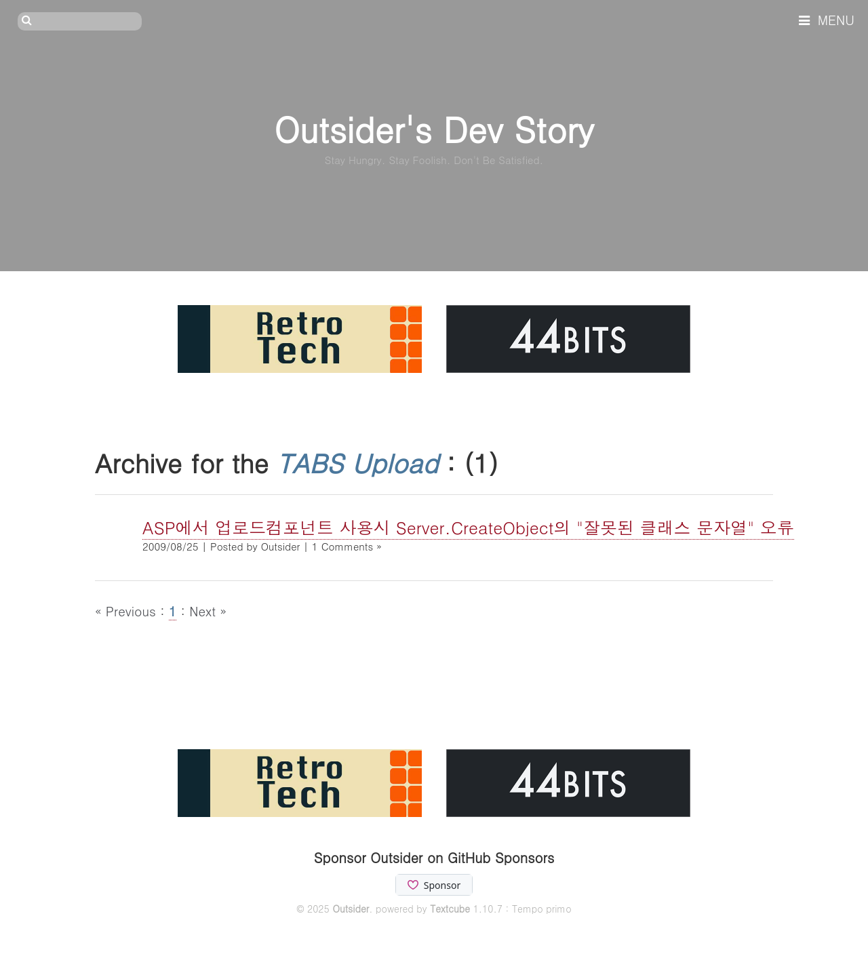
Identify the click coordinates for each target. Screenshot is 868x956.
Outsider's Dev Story (433, 128)
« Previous (127, 610)
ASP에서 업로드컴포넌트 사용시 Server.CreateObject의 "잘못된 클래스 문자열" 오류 (468, 527)
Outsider (350, 908)
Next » (207, 610)
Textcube (450, 908)
